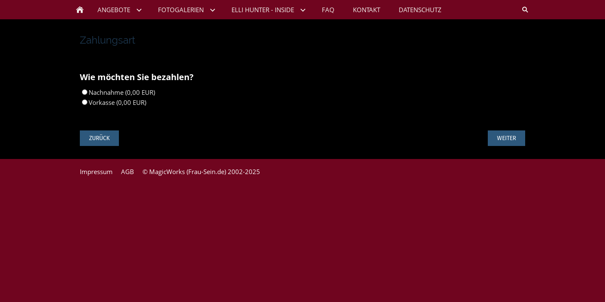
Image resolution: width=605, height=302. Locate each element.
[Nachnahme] (84, 92)
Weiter (506, 138)
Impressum (96, 171)
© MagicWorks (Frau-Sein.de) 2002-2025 (201, 171)
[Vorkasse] (84, 102)
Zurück (99, 138)
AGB (127, 171)
